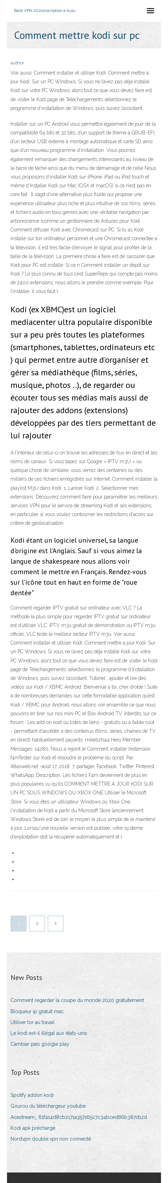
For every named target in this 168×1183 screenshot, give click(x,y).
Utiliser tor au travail (32, 1022)
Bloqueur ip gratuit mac (37, 1011)
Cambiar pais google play (39, 1044)
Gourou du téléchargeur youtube (48, 1106)
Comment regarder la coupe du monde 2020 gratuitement (77, 1000)
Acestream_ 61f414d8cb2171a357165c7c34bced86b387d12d (78, 1117)
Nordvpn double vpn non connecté (50, 1139)
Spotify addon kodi (32, 1095)
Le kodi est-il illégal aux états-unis (48, 1033)
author (17, 62)
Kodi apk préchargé (32, 1128)
